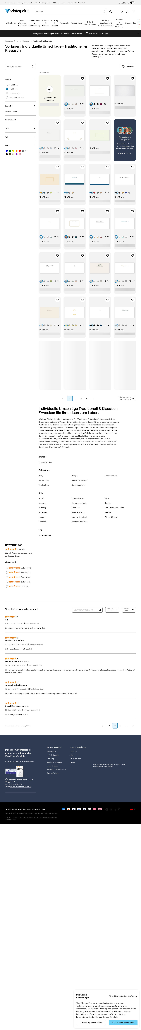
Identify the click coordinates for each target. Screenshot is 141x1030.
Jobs (71, 755)
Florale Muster (78, 498)
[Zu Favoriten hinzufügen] (82, 78)
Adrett (41, 498)
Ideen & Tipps (52, 766)
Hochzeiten (44, 485)
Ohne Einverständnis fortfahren (123, 996)
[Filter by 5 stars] (7, 568)
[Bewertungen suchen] (85, 609)
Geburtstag (44, 480)
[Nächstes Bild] (138, 33)
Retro (107, 498)
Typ (6, 137)
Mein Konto (51, 751)
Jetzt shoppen (102, 33)
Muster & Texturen (80, 521)
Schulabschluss (78, 485)
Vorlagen (25, 41)
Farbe (7, 145)
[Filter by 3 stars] (7, 577)
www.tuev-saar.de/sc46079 (20, 787)
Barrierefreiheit (52, 773)
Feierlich (42, 521)
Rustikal (108, 503)
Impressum (27, 809)
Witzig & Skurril (111, 517)
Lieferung (50, 759)
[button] (63, 398)
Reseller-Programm (54, 762)
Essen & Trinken (45, 462)
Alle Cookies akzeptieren (123, 1022)
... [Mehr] (17, 41)
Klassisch (76, 508)
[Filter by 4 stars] (7, 572)
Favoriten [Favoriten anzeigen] (128, 66)
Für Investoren (75, 759)
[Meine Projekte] (116, 11)
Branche (8, 106)
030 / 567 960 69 (11, 809)
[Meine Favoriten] (121, 11)
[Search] (99, 609)
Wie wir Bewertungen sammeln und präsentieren (19, 554)
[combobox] (69, 11)
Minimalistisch (78, 512)
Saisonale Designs (80, 480)
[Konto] (127, 11)
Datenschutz (36, 809)
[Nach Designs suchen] (33, 66)
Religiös (75, 476)
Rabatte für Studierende (56, 769)
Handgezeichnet (79, 503)
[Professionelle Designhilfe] (125, 140)
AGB (43, 809)
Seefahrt (108, 512)
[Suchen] (104, 11)
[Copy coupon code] (87, 33)
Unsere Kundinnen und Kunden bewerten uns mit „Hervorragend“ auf (109, 765)
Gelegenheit (10, 120)
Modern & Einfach (79, 517)
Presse (72, 762)
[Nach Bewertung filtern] (112, 610)
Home (20, 809)
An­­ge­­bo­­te (139, 23)
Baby (41, 476)
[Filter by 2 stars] (7, 582)
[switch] (127, 2)
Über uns (73, 751)
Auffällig (42, 508)
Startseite (9, 41)
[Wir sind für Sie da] (110, 11)
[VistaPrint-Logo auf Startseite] (17, 11)
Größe (8, 79)
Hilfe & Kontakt (52, 755)
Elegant (42, 517)
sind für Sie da (13, 761)
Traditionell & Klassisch (42, 41)
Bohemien (43, 512)
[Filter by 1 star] (7, 586)
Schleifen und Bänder (114, 508)
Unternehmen (111, 476)
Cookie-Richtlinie (110, 1017)
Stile (7, 128)
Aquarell (42, 503)
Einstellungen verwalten (91, 1022)
